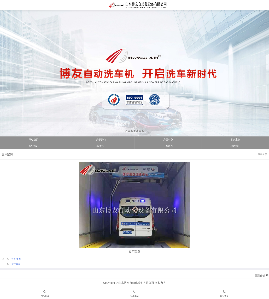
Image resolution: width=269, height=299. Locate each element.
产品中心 (168, 139)
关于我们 (101, 139)
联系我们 (235, 146)
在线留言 (168, 146)
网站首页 (33, 139)
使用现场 (16, 264)
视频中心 (101, 146)
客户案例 (235, 139)
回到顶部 (260, 275)
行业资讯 (33, 146)
